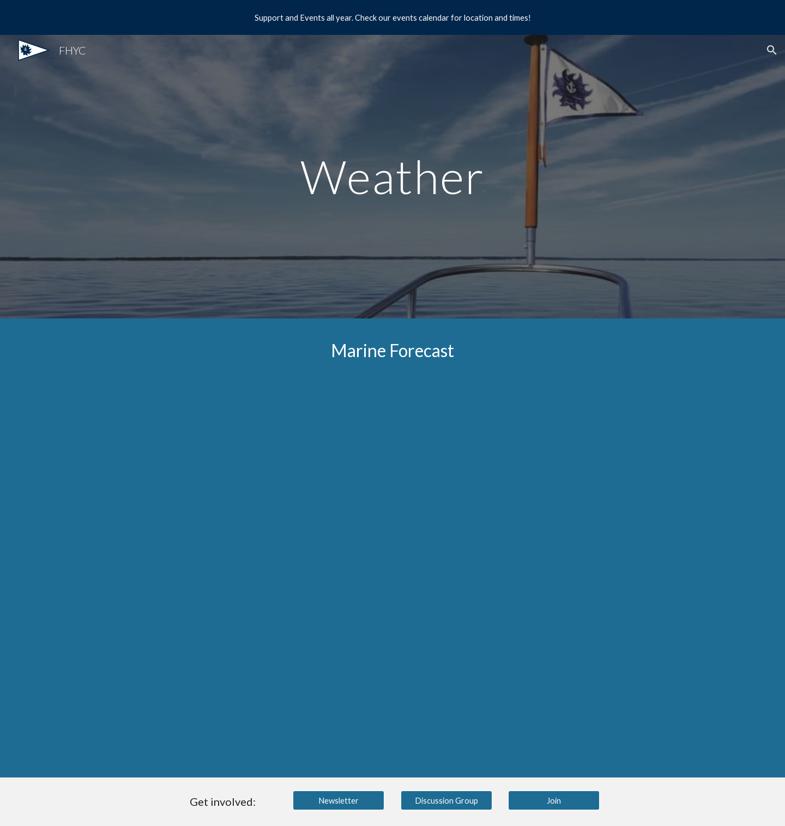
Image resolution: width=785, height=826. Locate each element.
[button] (772, 50)
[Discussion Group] (446, 800)
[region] (392, 17)
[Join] (554, 800)
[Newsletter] (338, 800)
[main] (392, 176)
